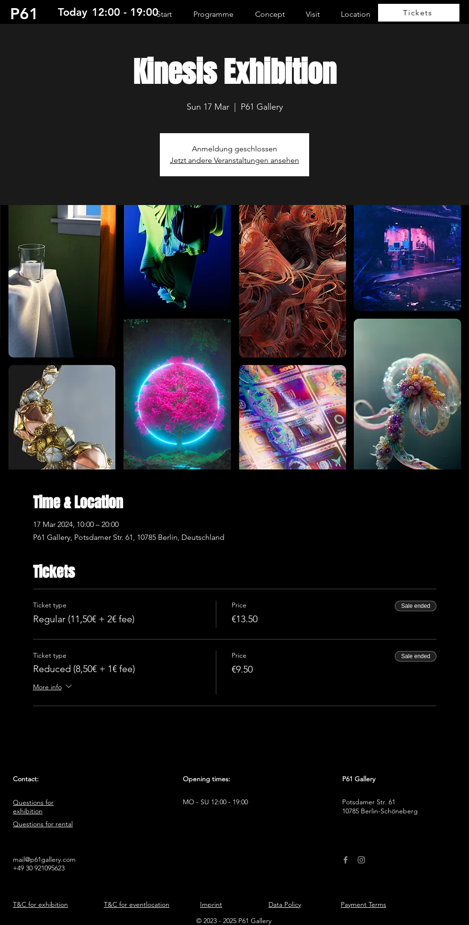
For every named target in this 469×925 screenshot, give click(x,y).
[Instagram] (361, 860)
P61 (24, 13)
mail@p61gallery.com (44, 859)
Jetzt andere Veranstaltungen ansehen (234, 160)
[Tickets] (418, 13)
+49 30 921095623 (39, 868)
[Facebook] (345, 860)
